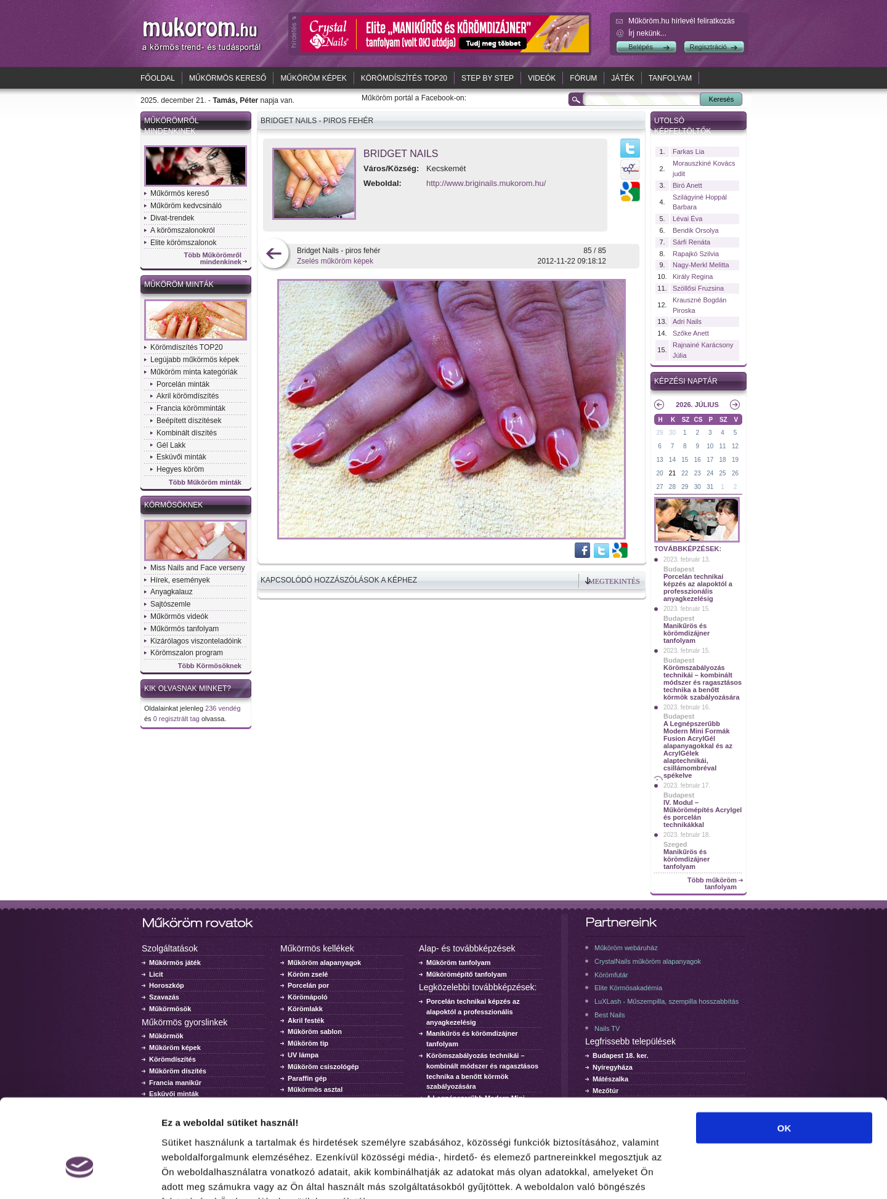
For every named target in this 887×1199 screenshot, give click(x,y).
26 (735, 473)
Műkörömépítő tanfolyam (466, 974)
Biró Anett (687, 185)
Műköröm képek (313, 78)
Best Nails (609, 1015)
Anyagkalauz (171, 591)
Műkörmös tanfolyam (184, 628)
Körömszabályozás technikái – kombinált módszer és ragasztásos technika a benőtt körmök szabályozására (702, 682)
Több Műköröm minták (205, 482)
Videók (542, 78)
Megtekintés (614, 581)
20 (659, 473)
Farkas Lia (688, 151)
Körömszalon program (186, 652)
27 (659, 486)
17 (710, 459)
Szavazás (164, 997)
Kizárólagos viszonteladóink (195, 641)
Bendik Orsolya (696, 230)
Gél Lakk (170, 445)
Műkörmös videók (179, 616)
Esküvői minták (181, 457)
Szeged (675, 844)
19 (735, 459)
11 (722, 446)
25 (722, 473)
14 (672, 459)
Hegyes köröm (180, 469)
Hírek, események (180, 580)
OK (784, 1051)
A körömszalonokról (182, 230)
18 (722, 459)
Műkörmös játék (175, 962)
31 (710, 486)
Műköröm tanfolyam (458, 962)
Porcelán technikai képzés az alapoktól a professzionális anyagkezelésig (697, 587)
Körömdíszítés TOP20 (404, 78)
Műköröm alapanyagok (324, 962)
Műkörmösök (170, 1008)
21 (672, 473)
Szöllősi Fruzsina (698, 288)
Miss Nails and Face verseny (197, 567)
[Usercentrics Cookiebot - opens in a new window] (80, 1175)
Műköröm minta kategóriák (193, 372)
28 (672, 486)
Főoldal (157, 78)
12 (735, 446)
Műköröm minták (179, 284)
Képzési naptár (686, 381)
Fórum (583, 78)
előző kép (274, 255)
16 (697, 459)
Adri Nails (687, 321)
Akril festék (306, 1020)
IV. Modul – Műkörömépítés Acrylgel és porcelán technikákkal (702, 813)
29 (659, 432)
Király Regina (693, 276)
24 (710, 473)
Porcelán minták (182, 384)
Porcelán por (308, 985)
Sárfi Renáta (691, 242)
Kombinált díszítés (186, 433)
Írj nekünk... (647, 33)
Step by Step (487, 78)
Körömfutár (611, 975)
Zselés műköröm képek (335, 261)
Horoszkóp (166, 985)
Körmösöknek (173, 505)
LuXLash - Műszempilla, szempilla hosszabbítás (666, 1001)
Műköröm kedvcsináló (186, 205)
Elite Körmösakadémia (628, 987)
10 (710, 446)
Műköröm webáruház (626, 947)
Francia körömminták (190, 408)
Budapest (678, 569)
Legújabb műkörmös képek (194, 359)
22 (684, 473)
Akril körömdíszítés (187, 396)
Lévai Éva (687, 218)
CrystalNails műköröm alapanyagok (647, 961)
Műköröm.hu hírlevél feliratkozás (681, 21)
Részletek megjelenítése (700, 1174)
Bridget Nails (401, 153)
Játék (622, 78)
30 (672, 432)
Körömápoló (308, 997)
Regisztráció (708, 46)
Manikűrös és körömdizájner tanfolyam (686, 633)
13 (659, 459)
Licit (156, 974)
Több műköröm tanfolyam (712, 883)
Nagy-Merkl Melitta (701, 264)
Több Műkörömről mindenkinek (213, 258)
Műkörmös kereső (227, 78)
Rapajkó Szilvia (696, 253)
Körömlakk (305, 1008)
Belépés (640, 46)
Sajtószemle (170, 604)
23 (697, 473)
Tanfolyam (670, 78)
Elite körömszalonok (183, 242)
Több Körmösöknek (209, 666)
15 (684, 459)
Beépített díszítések (188, 420)
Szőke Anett (691, 333)
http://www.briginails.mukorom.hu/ (486, 183)
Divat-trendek (172, 218)
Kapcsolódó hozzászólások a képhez (339, 580)
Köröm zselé (308, 974)
